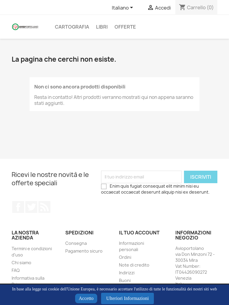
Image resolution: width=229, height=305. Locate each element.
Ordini (125, 257)
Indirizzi (126, 273)
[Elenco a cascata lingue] (123, 8)
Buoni (125, 280)
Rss (44, 207)
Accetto (86, 298)
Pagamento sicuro (84, 251)
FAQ (16, 270)
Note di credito (134, 265)
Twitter (31, 207)
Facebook (18, 207)
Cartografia (72, 27)
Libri (102, 27)
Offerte (125, 27)
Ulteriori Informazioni (127, 298)
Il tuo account (139, 232)
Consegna (76, 243)
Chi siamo (21, 262)
